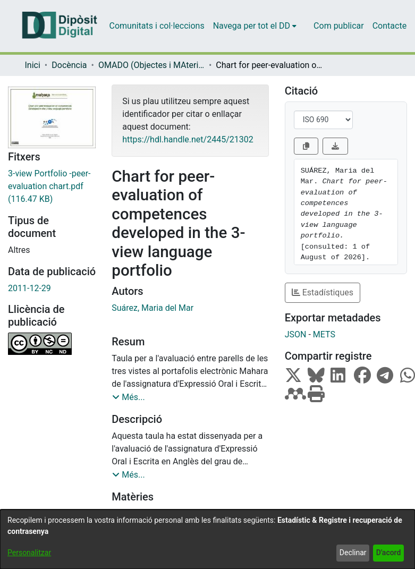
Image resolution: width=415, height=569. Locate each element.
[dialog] (207, 539)
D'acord (388, 552)
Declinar (353, 552)
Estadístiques (322, 292)
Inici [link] (32, 65)
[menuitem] (255, 26)
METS (324, 334)
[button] (128, 397)
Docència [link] (69, 65)
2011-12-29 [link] (29, 288)
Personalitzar (29, 552)
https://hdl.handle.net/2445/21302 (187, 139)
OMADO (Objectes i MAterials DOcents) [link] (151, 65)
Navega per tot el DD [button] (251, 26)
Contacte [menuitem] (389, 26)
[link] (52, 186)
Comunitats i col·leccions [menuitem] (157, 26)
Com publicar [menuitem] (339, 26)
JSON (296, 334)
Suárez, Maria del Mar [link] (152, 308)
